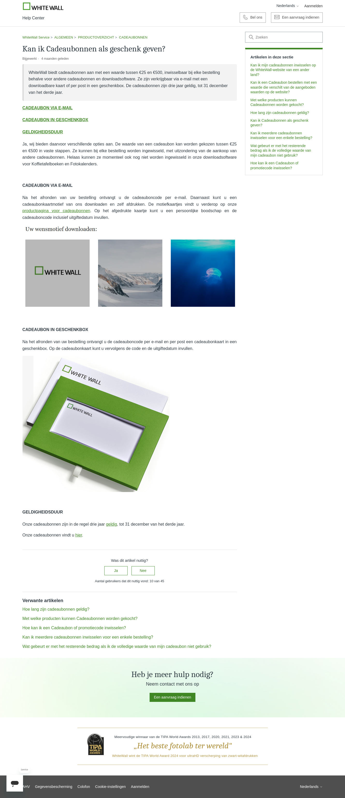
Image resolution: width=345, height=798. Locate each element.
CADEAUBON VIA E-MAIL (48, 108)
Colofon (83, 787)
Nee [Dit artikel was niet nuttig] (143, 571)
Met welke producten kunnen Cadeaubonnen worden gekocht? (277, 102)
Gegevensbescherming (53, 787)
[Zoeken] (283, 37)
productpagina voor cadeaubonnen (56, 211)
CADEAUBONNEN (133, 37)
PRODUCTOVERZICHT (96, 37)
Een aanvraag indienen (172, 697)
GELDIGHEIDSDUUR (43, 132)
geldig (111, 524)
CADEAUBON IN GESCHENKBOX (55, 120)
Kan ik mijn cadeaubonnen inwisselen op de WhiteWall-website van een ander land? (283, 70)
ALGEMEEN (63, 37)
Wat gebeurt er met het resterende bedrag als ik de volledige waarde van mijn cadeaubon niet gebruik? (281, 150)
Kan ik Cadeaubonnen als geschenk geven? (280, 122)
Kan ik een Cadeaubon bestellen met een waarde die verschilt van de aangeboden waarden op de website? (284, 87)
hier (78, 535)
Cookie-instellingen (110, 787)
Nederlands (287, 6)
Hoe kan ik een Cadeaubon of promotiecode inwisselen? (274, 165)
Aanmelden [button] (313, 6)
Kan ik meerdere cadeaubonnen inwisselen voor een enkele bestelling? (281, 135)
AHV (26, 787)
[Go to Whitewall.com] (43, 6)
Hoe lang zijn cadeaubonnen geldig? (280, 113)
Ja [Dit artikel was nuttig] (116, 571)
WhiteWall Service (36, 37)
